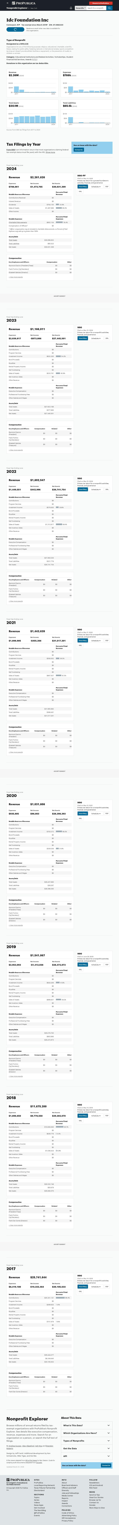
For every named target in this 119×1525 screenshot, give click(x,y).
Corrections (67, 1506)
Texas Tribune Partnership (44, 1487)
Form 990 (10, 149)
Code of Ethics (68, 1513)
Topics (36, 1497)
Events (37, 1515)
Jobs (64, 1493)
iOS (90, 1485)
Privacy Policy (67, 1520)
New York (34, 8)
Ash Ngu (38, 1446)
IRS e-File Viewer (31, 1460)
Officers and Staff (69, 1487)
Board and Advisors (70, 1485)
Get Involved (39, 1507)
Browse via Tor (95, 1500)
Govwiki (39, 1462)
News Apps (38, 1505)
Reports (65, 1498)
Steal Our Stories (96, 1497)
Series (36, 1500)
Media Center (67, 1495)
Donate (92, 1505)
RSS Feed (93, 1487)
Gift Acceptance (69, 1518)
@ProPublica (39, 1513)
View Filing (83, 186)
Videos (37, 1502)
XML (80, 191)
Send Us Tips (94, 1494)
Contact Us (79, 150)
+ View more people (16, 277)
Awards (65, 1503)
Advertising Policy (69, 1515)
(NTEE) (34, 59)
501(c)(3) (24, 43)
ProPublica (38, 1482)
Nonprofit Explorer (16, 7)
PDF (106, 186)
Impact (65, 1500)
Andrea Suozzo (15, 1446)
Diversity (65, 1490)
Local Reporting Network (44, 1485)
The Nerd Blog (40, 1510)
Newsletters (94, 1482)
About (64, 1482)
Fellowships (74, 1493)
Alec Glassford (28, 1446)
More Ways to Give (97, 1507)
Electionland (39, 1490)
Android (99, 1485)
